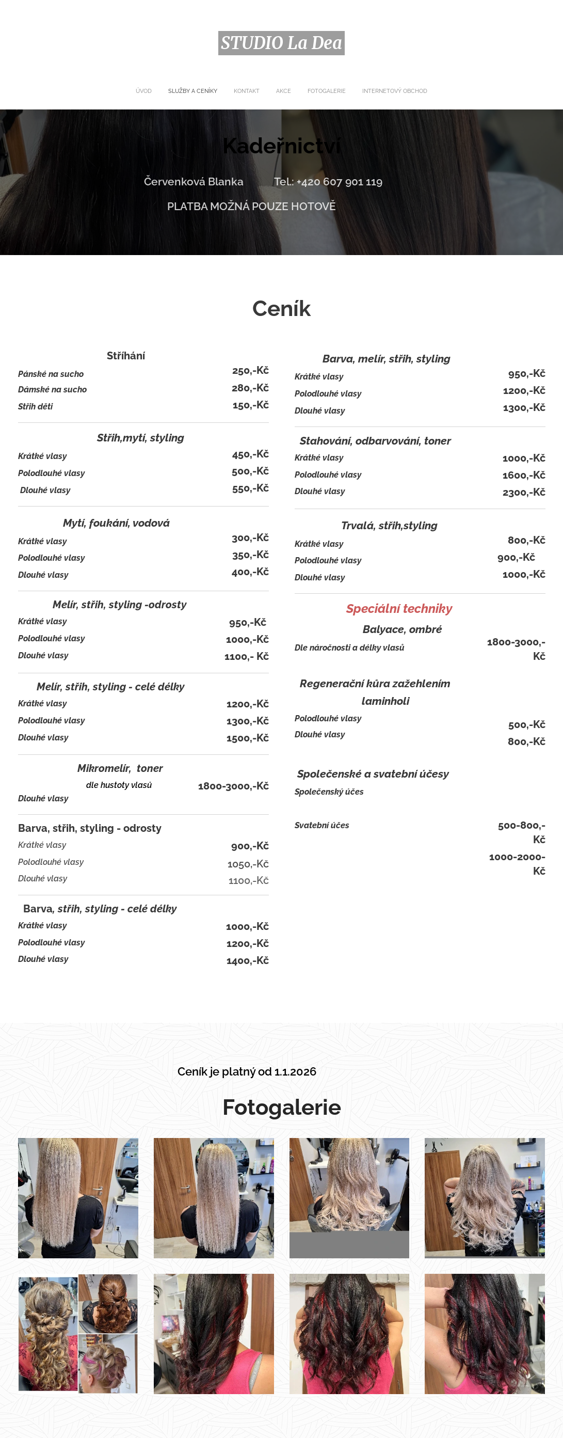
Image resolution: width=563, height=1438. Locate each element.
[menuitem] (244, 91)
